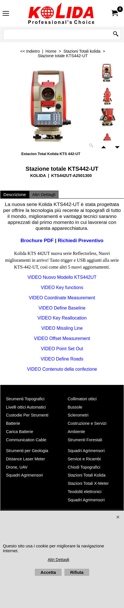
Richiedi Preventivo (80, 240)
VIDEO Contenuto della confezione (62, 369)
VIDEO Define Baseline (62, 308)
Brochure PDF (37, 240)
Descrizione (14, 194)
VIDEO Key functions (62, 287)
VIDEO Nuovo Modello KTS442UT (62, 277)
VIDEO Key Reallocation (61, 318)
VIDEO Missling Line (62, 328)
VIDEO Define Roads (62, 358)
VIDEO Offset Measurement (62, 338)
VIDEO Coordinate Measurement (62, 297)
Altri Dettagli (43, 194)
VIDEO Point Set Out (62, 348)
